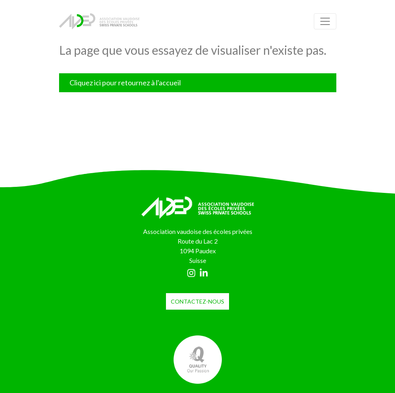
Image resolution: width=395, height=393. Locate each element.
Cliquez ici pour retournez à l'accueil (125, 82)
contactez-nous (197, 301)
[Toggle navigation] (325, 21)
